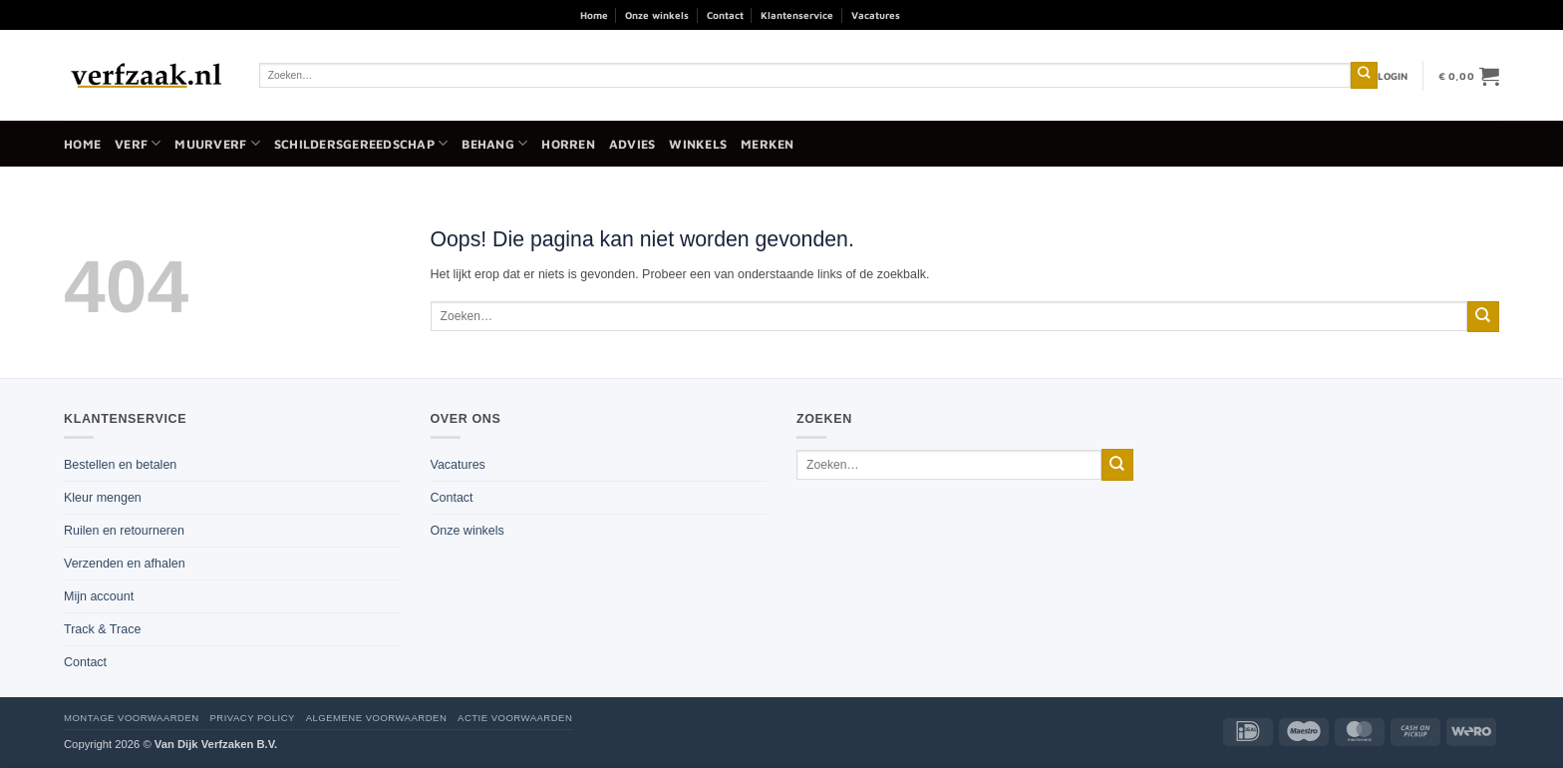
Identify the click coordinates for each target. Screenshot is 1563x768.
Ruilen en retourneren (124, 531)
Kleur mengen (103, 498)
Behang (494, 143)
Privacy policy (251, 717)
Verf (137, 143)
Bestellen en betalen (120, 465)
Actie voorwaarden (515, 717)
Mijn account (99, 596)
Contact (725, 15)
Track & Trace (102, 629)
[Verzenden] (1364, 75)
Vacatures (875, 15)
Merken (767, 144)
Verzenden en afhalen (124, 564)
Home (594, 15)
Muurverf (216, 143)
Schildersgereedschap (361, 143)
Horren (568, 144)
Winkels (698, 144)
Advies (632, 144)
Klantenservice (797, 15)
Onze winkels (657, 15)
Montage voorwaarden (131, 717)
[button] (1393, 76)
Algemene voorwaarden (377, 717)
